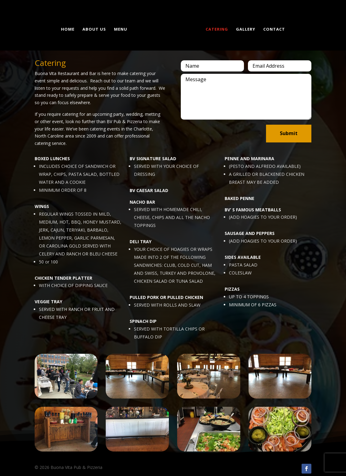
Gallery (244, 28)
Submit (289, 133)
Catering (215, 28)
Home (69, 28)
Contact (273, 28)
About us (95, 28)
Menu (121, 28)
